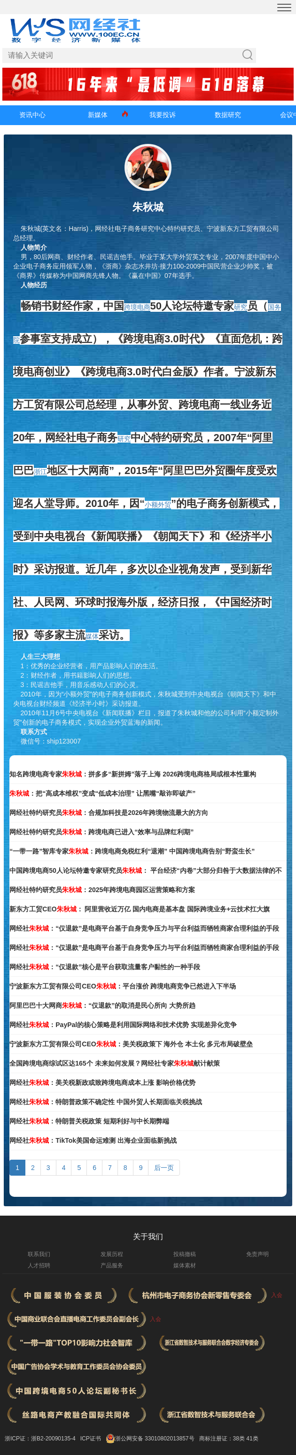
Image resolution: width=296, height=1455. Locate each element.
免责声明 (257, 1254)
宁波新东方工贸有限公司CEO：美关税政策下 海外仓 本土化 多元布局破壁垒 (131, 1044)
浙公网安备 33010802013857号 (155, 1438)
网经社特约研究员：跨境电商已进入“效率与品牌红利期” (101, 832)
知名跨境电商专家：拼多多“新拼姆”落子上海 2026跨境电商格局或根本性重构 (132, 774)
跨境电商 (137, 307)
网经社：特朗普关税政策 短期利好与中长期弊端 (89, 1121)
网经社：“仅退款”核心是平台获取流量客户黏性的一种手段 (104, 967)
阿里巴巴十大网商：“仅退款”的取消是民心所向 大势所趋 (102, 1005)
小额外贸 (158, 504)
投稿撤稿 (184, 1254)
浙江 (40, 471)
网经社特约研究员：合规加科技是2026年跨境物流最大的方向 (108, 812)
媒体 (92, 636)
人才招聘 (39, 1265)
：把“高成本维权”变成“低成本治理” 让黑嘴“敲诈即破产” (102, 793)
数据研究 (228, 115)
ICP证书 (90, 1438)
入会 (276, 1295)
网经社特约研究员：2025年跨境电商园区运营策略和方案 (102, 890)
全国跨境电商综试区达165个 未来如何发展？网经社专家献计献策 (114, 1063)
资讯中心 (32, 115)
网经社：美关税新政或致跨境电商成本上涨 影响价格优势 (102, 1082)
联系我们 (39, 1254)
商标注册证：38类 (223, 1438)
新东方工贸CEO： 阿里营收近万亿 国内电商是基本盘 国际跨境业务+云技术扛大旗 (139, 909)
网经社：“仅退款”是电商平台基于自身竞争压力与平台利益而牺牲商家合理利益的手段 (144, 928)
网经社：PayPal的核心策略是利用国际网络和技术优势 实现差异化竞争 (123, 1024)
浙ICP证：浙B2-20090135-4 (40, 1438)
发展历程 (112, 1254)
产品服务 (112, 1265)
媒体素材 (184, 1265)
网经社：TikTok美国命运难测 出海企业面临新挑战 (93, 1140)
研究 (240, 307)
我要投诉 (162, 115)
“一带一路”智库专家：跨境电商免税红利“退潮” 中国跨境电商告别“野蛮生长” (132, 851)
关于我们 (148, 1237)
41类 (252, 1438)
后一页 (164, 1167)
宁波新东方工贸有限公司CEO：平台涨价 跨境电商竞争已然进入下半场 (122, 986)
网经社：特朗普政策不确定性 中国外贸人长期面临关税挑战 (105, 1102)
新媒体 (98, 115)
